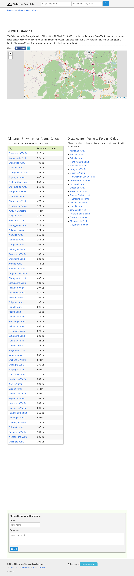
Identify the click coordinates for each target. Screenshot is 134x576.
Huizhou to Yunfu (17, 220)
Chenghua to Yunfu (18, 278)
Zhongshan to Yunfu (18, 172)
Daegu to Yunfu (77, 188)
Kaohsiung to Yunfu (79, 199)
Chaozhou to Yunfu (18, 201)
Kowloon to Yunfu (78, 191)
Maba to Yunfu (16, 355)
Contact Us (25, 567)
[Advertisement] (67, 20)
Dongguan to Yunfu (18, 158)
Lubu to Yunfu (15, 389)
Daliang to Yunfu (17, 230)
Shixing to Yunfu (16, 442)
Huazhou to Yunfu (17, 408)
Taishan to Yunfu (17, 288)
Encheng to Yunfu (17, 360)
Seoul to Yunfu (77, 154)
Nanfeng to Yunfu (17, 418)
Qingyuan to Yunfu (17, 283)
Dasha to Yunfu (16, 345)
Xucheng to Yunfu (17, 422)
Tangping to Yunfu (17, 432)
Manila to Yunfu (77, 151)
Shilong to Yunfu (16, 365)
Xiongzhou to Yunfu (18, 437)
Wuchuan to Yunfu (17, 374)
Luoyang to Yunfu (17, 336)
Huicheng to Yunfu (17, 321)
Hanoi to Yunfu (77, 206)
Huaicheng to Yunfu (18, 413)
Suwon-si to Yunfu (79, 217)
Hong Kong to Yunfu (80, 162)
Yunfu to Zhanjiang (18, 182)
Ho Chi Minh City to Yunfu (82, 177)
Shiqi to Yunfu (15, 215)
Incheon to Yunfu (78, 184)
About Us (13, 567)
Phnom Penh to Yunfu (80, 195)
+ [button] (10, 54)
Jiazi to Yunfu (15, 312)
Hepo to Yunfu (15, 307)
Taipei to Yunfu (77, 158)
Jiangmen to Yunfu (18, 191)
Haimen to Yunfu (17, 326)
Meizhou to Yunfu (17, 292)
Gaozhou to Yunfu (17, 254)
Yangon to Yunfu (78, 169)
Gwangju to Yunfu (78, 210)
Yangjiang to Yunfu (18, 206)
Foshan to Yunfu (16, 167)
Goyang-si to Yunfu (79, 225)
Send (14, 549)
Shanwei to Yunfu (17, 259)
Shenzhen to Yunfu (18, 153)
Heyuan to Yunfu (17, 398)
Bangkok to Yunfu (78, 165)
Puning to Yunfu (16, 341)
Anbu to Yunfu (15, 264)
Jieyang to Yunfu (17, 177)
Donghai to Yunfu (17, 244)
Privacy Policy (39, 567)
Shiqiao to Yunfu (16, 302)
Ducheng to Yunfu (17, 393)
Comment (14, 530)
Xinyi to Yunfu (15, 384)
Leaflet (112, 98)
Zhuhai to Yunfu (16, 196)
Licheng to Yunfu (17, 249)
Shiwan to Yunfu (16, 427)
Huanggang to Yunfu (18, 225)
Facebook (20, 48)
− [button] (10, 57)
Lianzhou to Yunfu (17, 403)
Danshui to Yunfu (17, 316)
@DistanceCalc (88, 564)
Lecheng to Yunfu (17, 331)
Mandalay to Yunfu (79, 221)
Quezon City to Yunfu (80, 180)
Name (13, 520)
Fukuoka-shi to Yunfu (80, 214)
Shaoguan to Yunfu (18, 187)
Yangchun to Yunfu (18, 273)
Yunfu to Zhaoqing (17, 211)
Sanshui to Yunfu (17, 268)
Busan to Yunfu (77, 173)
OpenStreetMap (121, 98)
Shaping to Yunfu (17, 369)
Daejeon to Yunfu (78, 202)
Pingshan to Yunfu (17, 350)
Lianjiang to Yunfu (17, 379)
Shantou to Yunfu (17, 163)
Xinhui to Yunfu (16, 235)
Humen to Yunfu (16, 240)
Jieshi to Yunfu (16, 297)
